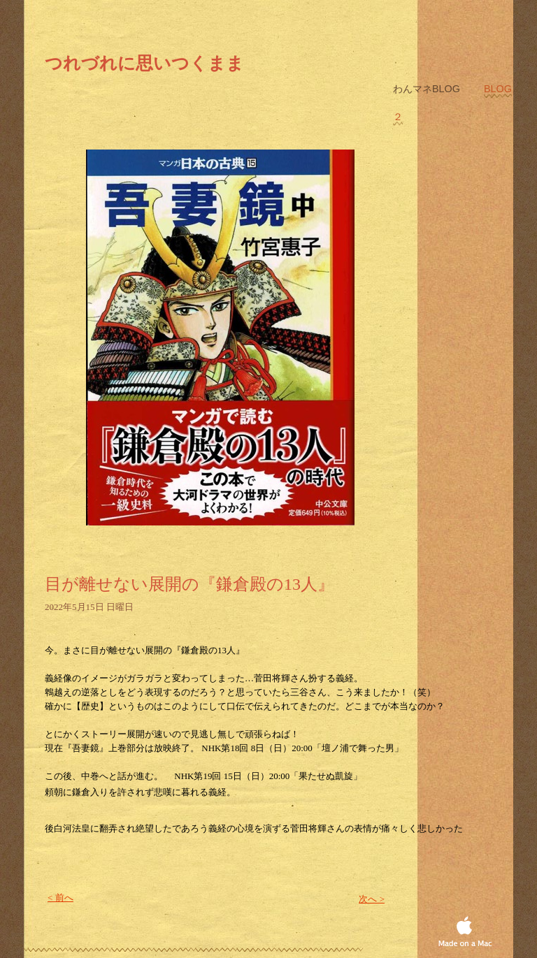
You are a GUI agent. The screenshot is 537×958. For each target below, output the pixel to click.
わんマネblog (428, 88)
